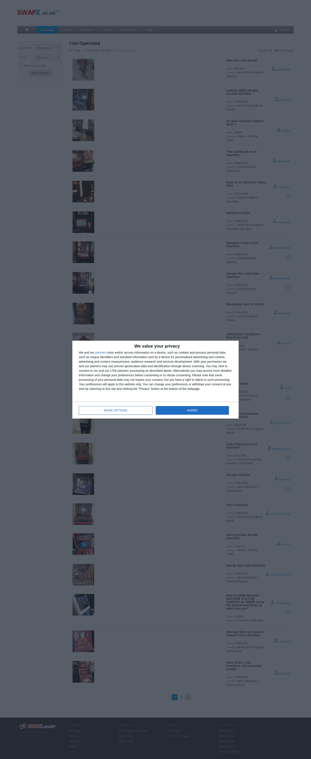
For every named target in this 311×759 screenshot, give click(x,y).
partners (100, 352)
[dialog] (155, 380)
